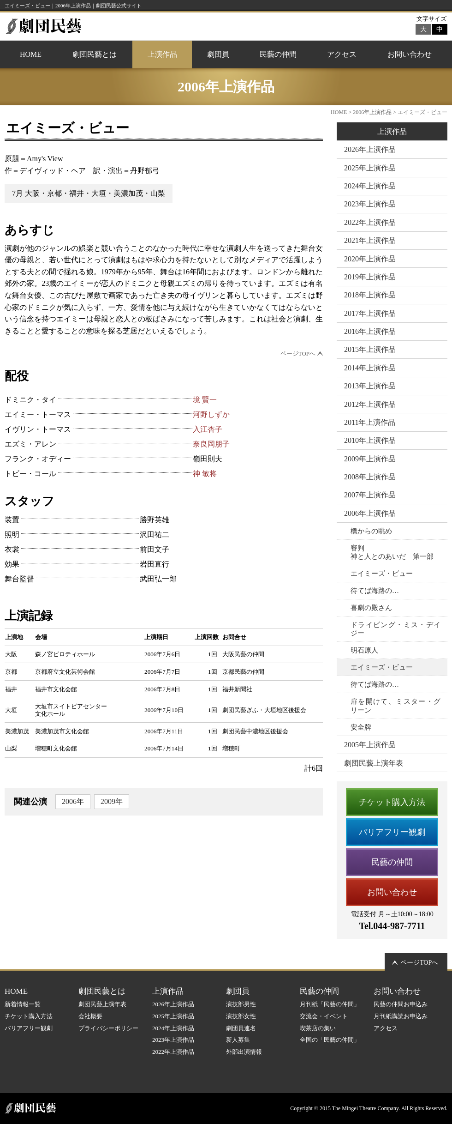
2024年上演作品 (370, 186)
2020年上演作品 (370, 259)
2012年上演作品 (370, 404)
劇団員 (218, 54)
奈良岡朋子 (211, 444)
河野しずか (211, 414)
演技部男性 (241, 1004)
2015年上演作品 (370, 349)
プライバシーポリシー (108, 1028)
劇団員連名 (241, 1028)
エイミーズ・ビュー (382, 573)
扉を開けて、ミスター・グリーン (395, 705)
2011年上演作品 (369, 422)
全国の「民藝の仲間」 (330, 1039)
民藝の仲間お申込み (401, 1004)
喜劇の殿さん (371, 607)
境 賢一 (205, 400)
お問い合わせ (409, 54)
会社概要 (90, 1016)
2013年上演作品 (370, 386)
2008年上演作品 (370, 477)
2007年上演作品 (370, 495)
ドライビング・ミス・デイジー (395, 629)
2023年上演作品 (370, 204)
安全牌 (361, 727)
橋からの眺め (371, 531)
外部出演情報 (244, 1051)
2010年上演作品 (370, 440)
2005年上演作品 (370, 745)
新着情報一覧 (23, 1004)
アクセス (342, 54)
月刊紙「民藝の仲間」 (330, 1004)
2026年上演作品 (370, 149)
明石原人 (364, 650)
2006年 (73, 801)
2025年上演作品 (370, 168)
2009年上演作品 (370, 459)
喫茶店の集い (318, 1028)
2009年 (112, 801)
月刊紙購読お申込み (401, 1016)
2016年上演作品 (370, 331)
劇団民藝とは (94, 54)
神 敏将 (205, 473)
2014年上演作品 (370, 368)
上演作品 (162, 54)
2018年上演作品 (370, 295)
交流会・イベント (324, 1016)
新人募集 (238, 1039)
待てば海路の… (375, 590)
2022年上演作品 (370, 222)
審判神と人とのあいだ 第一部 (392, 552)
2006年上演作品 (372, 112)
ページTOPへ (297, 353)
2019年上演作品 (370, 277)
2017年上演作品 (370, 313)
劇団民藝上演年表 (373, 763)
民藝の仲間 (278, 54)
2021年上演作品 (370, 240)
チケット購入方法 (392, 802)
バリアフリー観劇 (392, 832)
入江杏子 (207, 429)
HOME (31, 54)
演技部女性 (241, 1016)
